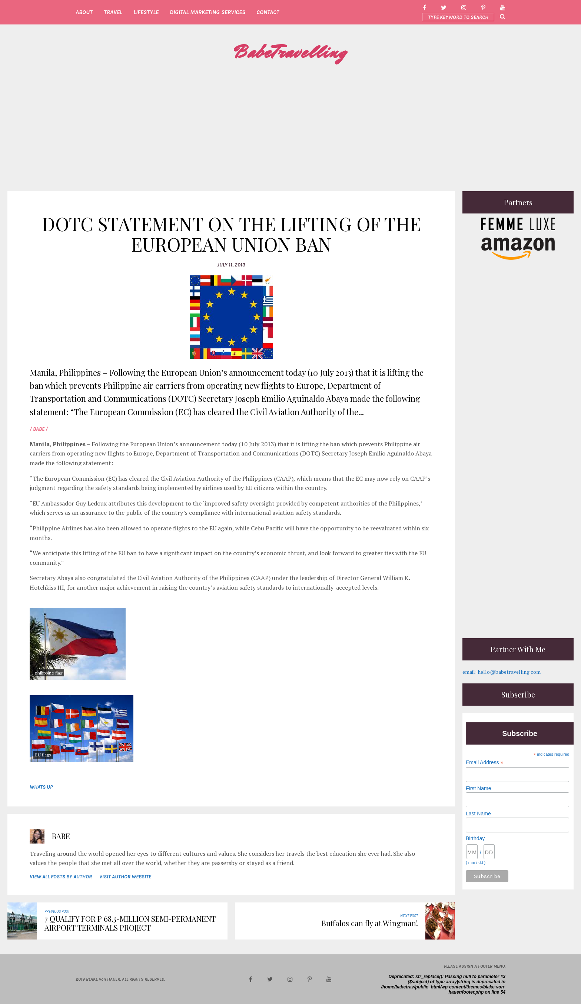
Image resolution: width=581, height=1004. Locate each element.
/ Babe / (39, 429)
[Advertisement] (290, 128)
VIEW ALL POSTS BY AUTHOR (61, 877)
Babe (61, 836)
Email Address (485, 762)
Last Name (478, 813)
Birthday (475, 838)
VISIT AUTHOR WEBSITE (125, 877)
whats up (41, 787)
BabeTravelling (290, 52)
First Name (478, 788)
